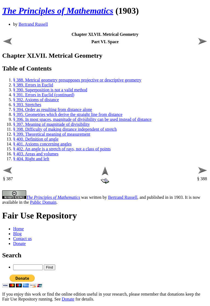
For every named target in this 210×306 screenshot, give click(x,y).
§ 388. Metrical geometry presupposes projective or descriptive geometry (77, 80)
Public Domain (43, 202)
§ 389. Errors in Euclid (33, 85)
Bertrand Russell (33, 24)
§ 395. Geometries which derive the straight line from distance (67, 114)
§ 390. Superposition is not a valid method (50, 90)
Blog (17, 233)
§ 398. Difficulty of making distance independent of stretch (65, 129)
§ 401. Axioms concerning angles (42, 144)
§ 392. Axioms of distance (36, 99)
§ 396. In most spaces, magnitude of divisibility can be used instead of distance (82, 119)
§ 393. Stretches (27, 104)
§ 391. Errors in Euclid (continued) (43, 94)
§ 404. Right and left (31, 158)
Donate (19, 243)
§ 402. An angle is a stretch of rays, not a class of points (62, 149)
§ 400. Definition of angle (36, 139)
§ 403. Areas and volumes (36, 153)
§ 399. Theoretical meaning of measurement (51, 134)
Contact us (22, 238)
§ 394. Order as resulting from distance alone (52, 109)
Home (18, 228)
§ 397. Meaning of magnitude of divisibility (51, 124)
